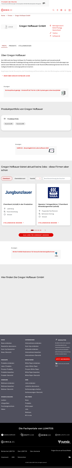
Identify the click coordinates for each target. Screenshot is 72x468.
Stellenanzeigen (25, 46)
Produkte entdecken (7, 363)
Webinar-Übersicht (7, 389)
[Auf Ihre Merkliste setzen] (65, 10)
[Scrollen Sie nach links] (37, 178)
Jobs (26, 409)
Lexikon (3, 400)
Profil (4, 46)
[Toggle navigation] (69, 10)
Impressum (4, 457)
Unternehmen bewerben (33, 352)
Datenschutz (22, 457)
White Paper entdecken (32, 363)
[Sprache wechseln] (61, 10)
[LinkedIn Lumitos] (69, 457)
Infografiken (5, 403)
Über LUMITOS (22, 451)
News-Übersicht (6, 352)
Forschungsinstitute (7, 406)
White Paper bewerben (32, 372)
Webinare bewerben (7, 386)
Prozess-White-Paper (32, 369)
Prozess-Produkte (7, 369)
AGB (13, 457)
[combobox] (57, 178)
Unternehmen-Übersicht (33, 355)
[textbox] (57, 178)
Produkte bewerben (7, 372)
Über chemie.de (35, 451)
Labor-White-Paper (31, 366)
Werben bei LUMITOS (8, 451)
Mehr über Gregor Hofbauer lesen (15, 76)
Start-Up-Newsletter (8, 349)
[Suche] (53, 10)
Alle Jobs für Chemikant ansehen (36, 235)
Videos (3, 409)
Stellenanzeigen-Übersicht (34, 392)
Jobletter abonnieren (32, 386)
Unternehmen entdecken (33, 343)
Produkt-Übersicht (7, 375)
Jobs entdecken (30, 383)
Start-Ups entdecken (32, 346)
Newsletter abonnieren (8, 346)
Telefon (53, 33)
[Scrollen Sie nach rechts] (40, 178)
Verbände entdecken (31, 349)
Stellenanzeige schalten (33, 389)
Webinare (28, 412)
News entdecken (6, 343)
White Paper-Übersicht (32, 375)
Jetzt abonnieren (63, 359)
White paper (29, 406)
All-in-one (28, 415)
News (27, 400)
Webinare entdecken (7, 383)
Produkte (12, 46)
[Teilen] (57, 10)
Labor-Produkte (6, 366)
